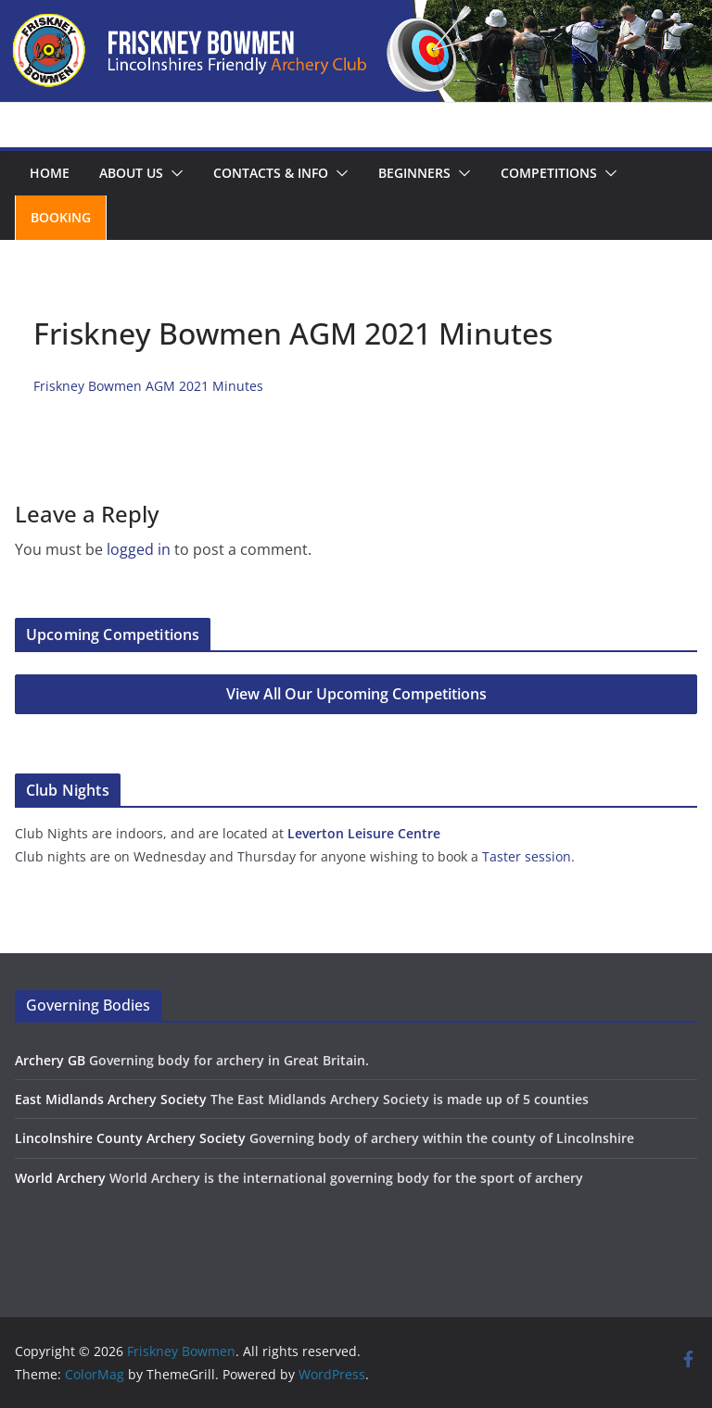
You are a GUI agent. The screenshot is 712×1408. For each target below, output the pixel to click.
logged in (139, 549)
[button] (173, 173)
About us (131, 173)
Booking (61, 217)
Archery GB (50, 1060)
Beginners (414, 173)
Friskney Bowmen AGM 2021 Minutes (148, 386)
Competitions (549, 173)
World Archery (60, 1178)
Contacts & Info (270, 173)
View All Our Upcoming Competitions (356, 694)
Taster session (526, 856)
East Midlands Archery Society (111, 1099)
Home (50, 173)
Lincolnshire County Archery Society (130, 1138)
